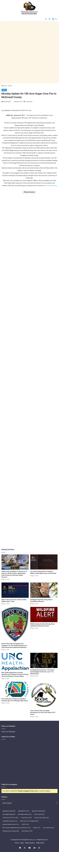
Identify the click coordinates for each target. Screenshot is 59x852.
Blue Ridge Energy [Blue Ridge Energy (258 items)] (9, 814)
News (10, 86)
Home (4, 86)
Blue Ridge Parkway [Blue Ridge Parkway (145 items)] (24, 814)
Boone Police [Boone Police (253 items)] (39, 814)
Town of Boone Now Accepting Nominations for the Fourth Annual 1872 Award (42, 712)
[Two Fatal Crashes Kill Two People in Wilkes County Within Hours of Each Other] (44, 562)
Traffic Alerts (40, 843)
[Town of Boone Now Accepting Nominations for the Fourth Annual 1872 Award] (44, 695)
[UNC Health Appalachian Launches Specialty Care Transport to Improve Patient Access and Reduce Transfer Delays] (15, 662)
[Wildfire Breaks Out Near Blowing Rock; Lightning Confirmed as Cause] (44, 614)
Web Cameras (29, 843)
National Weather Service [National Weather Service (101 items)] (11, 824)
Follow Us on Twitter (8, 737)
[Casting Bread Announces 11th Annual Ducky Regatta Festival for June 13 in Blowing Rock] (44, 660)
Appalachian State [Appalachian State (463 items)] (9, 811)
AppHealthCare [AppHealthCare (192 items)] (23, 811)
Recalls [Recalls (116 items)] (36, 827)
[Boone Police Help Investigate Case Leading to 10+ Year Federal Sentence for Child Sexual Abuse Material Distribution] (15, 624)
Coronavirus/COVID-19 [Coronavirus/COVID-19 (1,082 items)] (10, 817)
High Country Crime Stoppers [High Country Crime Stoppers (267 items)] (29, 821)
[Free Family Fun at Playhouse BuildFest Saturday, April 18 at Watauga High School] (15, 689)
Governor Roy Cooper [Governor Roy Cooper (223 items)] (41, 817)
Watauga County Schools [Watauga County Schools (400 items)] (11, 831)
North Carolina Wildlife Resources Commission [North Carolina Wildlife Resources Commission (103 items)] (16, 827)
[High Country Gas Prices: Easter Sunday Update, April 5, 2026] (15, 590)
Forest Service (30, 192)
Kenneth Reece (7, 101)
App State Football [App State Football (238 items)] (38, 811)
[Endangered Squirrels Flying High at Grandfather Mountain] (44, 590)
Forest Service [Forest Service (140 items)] (26, 817)
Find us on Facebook (8, 732)
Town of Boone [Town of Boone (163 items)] (48, 827)
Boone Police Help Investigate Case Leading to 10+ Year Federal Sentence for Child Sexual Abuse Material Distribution (14, 645)
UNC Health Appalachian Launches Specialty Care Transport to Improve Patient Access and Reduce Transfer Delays (15, 674)
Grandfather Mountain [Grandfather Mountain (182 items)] (10, 821)
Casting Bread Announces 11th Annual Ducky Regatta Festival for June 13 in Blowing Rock (42, 671)
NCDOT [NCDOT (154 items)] (25, 824)
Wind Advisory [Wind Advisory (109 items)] (27, 831)
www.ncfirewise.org (50, 185)
